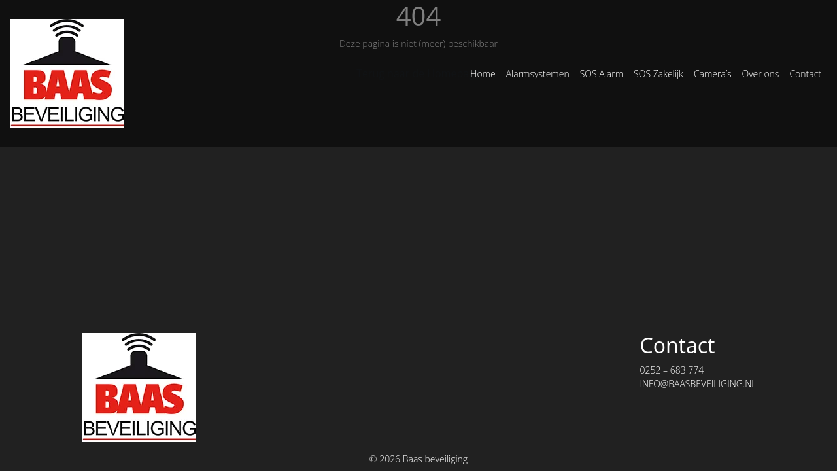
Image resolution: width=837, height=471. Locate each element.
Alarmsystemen (538, 73)
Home (482, 73)
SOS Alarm (601, 73)
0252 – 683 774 (672, 370)
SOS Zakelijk (658, 73)
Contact (805, 73)
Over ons (760, 73)
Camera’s (713, 73)
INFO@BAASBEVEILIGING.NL (698, 383)
